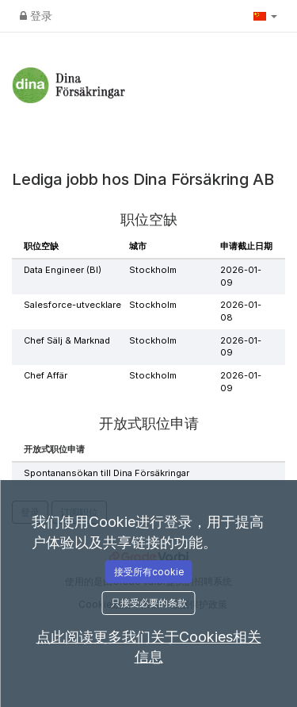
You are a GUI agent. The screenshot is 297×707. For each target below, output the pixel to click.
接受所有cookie (149, 572)
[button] (265, 16)
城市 (138, 246)
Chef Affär (45, 375)
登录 (36, 15)
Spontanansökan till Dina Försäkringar (106, 472)
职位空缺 (41, 246)
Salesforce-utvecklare (72, 304)
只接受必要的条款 (149, 603)
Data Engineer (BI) (62, 269)
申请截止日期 (246, 246)
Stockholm (153, 269)
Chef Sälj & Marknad (67, 340)
